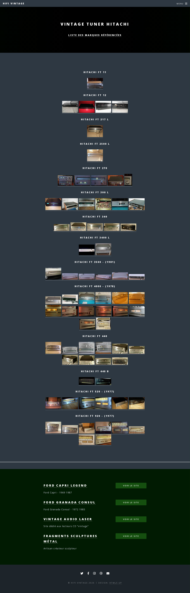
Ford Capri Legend (65, 485)
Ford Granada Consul (70, 502)
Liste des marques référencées (95, 35)
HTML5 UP (115, 583)
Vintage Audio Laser (68, 519)
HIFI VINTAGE (14, 3)
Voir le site (131, 485)
